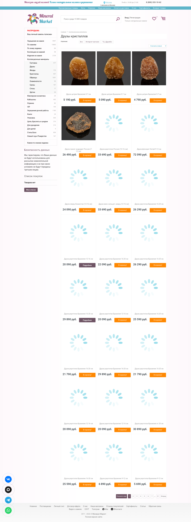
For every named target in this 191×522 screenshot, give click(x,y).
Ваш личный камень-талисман (39, 34)
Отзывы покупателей (114, 506)
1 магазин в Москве (107, 5)
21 (158, 496)
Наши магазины (104, 8)
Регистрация (135, 18)
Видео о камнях (75, 509)
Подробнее (87, 265)
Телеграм (95, 509)
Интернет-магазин (92, 42)
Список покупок (33, 176)
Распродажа (33, 31)
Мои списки (31, 190)
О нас (134, 8)
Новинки (91, 8)
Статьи (143, 506)
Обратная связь (155, 506)
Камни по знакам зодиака (37, 143)
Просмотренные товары (68, 8)
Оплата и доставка (121, 8)
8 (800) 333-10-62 (153, 2)
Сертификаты (144, 8)
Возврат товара (159, 8)
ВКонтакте (116, 509)
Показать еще (121, 496)
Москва (109, 2)
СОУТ (87, 509)
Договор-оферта (73, 506)
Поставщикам (45, 506)
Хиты (83, 8)
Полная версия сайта (93, 517)
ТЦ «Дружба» (107, 42)
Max (105, 509)
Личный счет (59, 506)
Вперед (163, 496)
